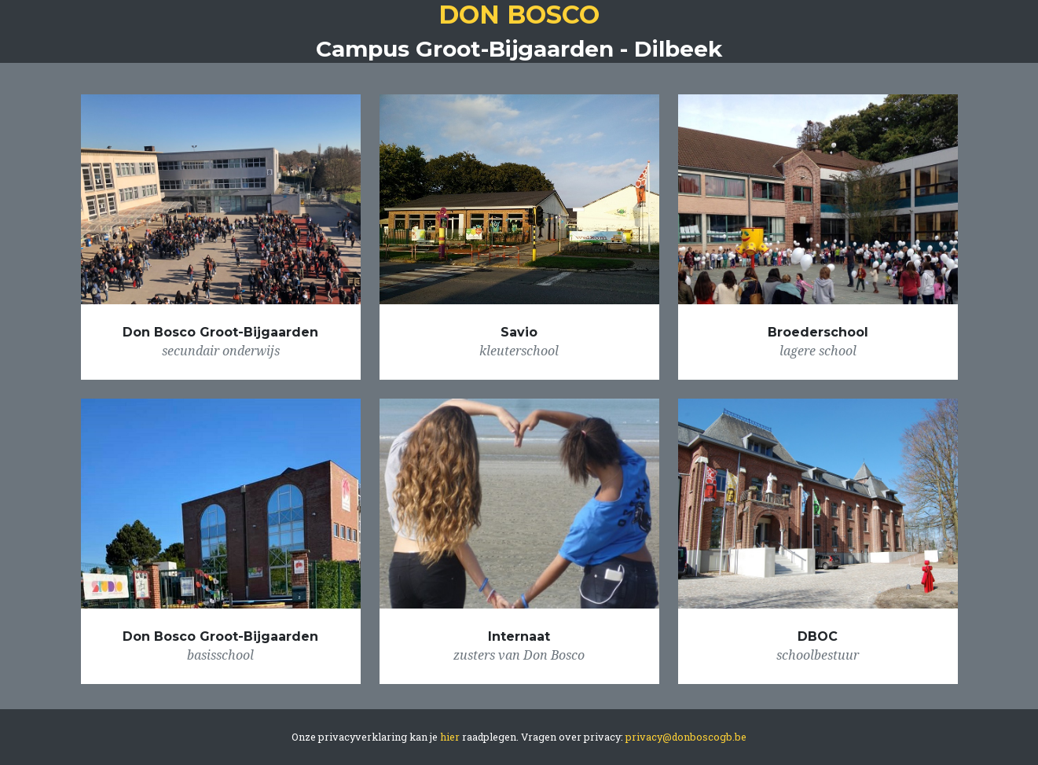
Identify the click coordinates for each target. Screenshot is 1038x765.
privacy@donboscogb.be (685, 736)
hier (451, 736)
